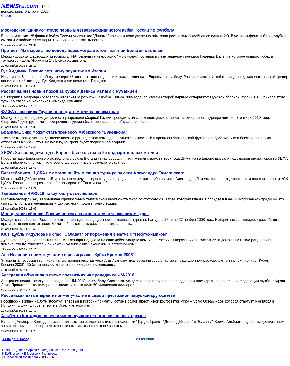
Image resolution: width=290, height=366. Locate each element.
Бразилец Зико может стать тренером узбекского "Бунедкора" (64, 132)
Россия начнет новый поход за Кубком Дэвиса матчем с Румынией (69, 91)
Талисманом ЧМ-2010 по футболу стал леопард (49, 193)
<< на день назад (15, 339)
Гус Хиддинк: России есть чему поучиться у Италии (53, 71)
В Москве (31, 353)
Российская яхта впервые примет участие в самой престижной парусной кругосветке (88, 295)
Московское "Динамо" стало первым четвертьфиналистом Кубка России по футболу (87, 30)
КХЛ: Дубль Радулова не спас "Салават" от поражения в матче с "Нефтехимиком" (84, 234)
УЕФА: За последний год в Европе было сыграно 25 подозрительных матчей (79, 152)
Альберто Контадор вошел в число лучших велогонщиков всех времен (73, 316)
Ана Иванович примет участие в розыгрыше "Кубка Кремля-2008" (68, 254)
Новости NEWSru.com (21, 357)
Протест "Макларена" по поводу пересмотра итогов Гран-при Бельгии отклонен (82, 50)
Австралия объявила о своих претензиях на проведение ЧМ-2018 (67, 275)
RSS (63, 350)
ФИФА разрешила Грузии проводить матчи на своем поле (60, 112)
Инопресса (49, 353)
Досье (20, 350)
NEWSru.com (20, 5)
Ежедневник (49, 350)
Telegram (76, 350)
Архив (32, 350)
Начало (7, 350)
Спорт (6, 15)
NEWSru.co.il (11, 353)
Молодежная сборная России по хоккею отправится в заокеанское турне (75, 214)
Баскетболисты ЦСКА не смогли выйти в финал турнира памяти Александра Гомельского (92, 173)
